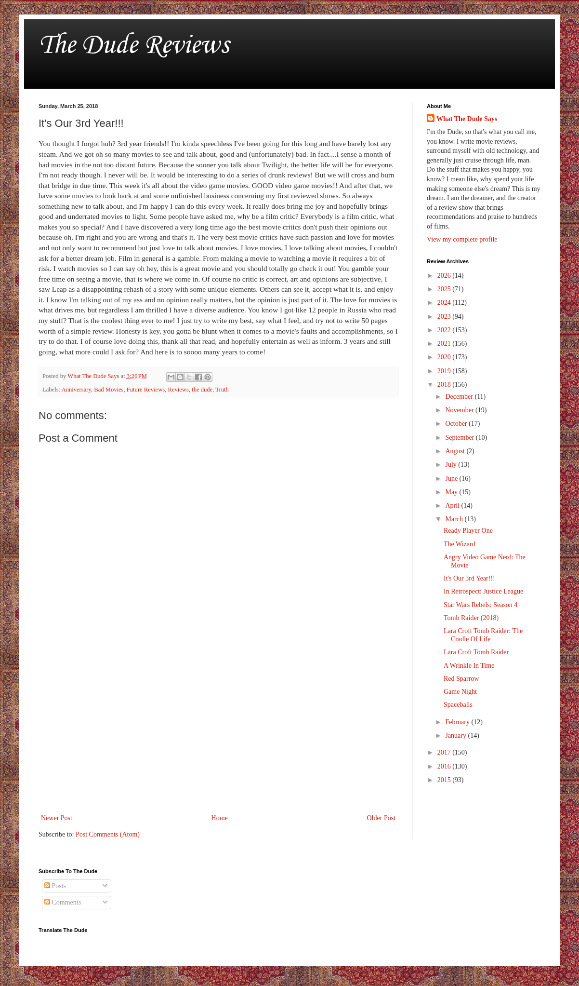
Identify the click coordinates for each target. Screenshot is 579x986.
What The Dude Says (466, 118)
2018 (445, 384)
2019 (445, 371)
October (457, 423)
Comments (62, 902)
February (458, 722)
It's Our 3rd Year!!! (469, 578)
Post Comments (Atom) (108, 834)
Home (219, 818)
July (451, 464)
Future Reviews (146, 389)
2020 (445, 357)
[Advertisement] (218, 732)
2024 (445, 302)
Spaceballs (458, 704)
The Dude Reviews (134, 45)
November (460, 410)
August (455, 451)
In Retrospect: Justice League (483, 591)
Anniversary (76, 389)
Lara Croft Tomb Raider (476, 652)
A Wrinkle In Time (469, 665)
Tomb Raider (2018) (471, 617)
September (460, 437)
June (452, 478)
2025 (445, 289)
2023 (445, 316)
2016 (445, 766)
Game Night (460, 691)
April (453, 505)
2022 (445, 330)
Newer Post (56, 818)
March (454, 519)
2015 (445, 779)
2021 (445, 343)
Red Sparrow (461, 678)
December (459, 396)
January (456, 735)
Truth (222, 389)
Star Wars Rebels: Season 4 (480, 604)
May (452, 492)
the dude (202, 389)
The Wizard (459, 544)
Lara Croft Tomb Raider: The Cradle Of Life (483, 635)
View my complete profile (462, 239)
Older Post (381, 818)
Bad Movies (108, 389)
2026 (445, 275)
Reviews (178, 389)
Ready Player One (468, 530)
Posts (55, 886)
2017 (445, 752)
